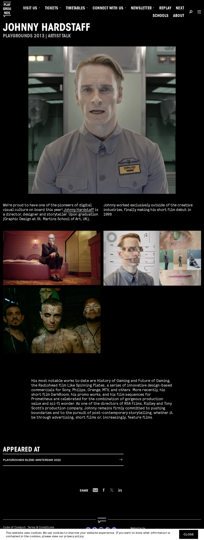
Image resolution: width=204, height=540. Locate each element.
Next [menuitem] (180, 8)
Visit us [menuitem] (30, 8)
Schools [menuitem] (160, 16)
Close (189, 534)
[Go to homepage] (102, 520)
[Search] (190, 12)
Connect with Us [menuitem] (108, 8)
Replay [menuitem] (165, 8)
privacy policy (73, 536)
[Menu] (197, 11)
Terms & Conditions (41, 527)
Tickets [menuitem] (51, 8)
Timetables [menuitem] (75, 8)
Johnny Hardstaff (79, 209)
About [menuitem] (178, 16)
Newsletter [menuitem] (141, 8)
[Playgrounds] (9, 9)
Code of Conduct (14, 527)
